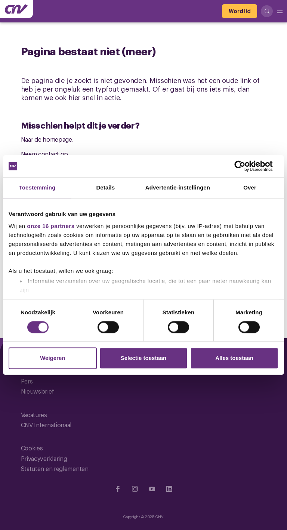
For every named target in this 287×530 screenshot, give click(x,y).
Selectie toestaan (144, 358)
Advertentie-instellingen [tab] (177, 187)
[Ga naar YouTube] (152, 489)
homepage (57, 139)
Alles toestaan (234, 358)
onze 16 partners (50, 226)
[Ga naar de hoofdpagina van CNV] (16, 9)
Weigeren (52, 358)
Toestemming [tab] (37, 187)
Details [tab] (105, 187)
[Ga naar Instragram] (135, 489)
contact (48, 154)
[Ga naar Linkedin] (169, 489)
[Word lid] (239, 11)
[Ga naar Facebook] (117, 489)
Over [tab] (249, 187)
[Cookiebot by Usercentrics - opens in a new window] (245, 166)
